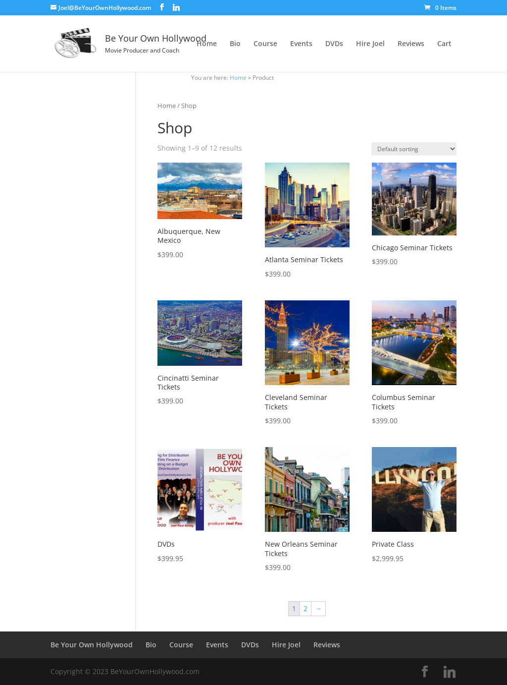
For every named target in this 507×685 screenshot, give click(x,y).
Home (207, 44)
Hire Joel (370, 44)
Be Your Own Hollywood (92, 644)
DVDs (334, 44)
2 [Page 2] (305, 608)
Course (265, 44)
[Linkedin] (176, 7)
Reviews (411, 44)
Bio (235, 44)
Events (301, 44)
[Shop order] (413, 149)
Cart (444, 44)
